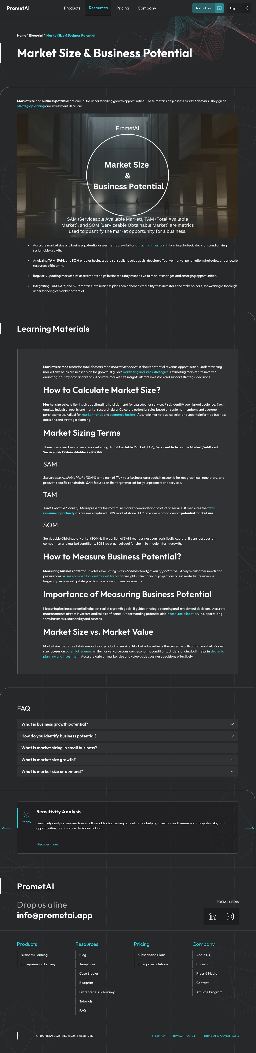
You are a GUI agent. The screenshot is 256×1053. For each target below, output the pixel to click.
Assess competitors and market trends (91, 576)
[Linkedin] (212, 916)
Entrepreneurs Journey (38, 964)
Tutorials (85, 1001)
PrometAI (18, 8)
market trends (92, 414)
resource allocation (184, 613)
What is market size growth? (127, 759)
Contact (202, 983)
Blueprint (36, 35)
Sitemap (158, 1036)
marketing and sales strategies (145, 372)
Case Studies (89, 973)
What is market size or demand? (127, 771)
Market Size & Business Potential (70, 35)
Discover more (47, 844)
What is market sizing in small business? (127, 747)
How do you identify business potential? (127, 735)
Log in (234, 8)
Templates (87, 964)
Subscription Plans (151, 955)
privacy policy (183, 1036)
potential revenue (78, 651)
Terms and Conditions (220, 1036)
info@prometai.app (54, 915)
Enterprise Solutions (153, 964)
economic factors (123, 414)
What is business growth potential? (127, 724)
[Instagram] (230, 916)
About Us (203, 955)
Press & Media (206, 973)
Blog (82, 955)
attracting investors (150, 245)
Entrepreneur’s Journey (97, 992)
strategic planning (31, 106)
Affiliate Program (209, 992)
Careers (202, 964)
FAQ (82, 1010)
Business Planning (34, 955)
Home (21, 35)
